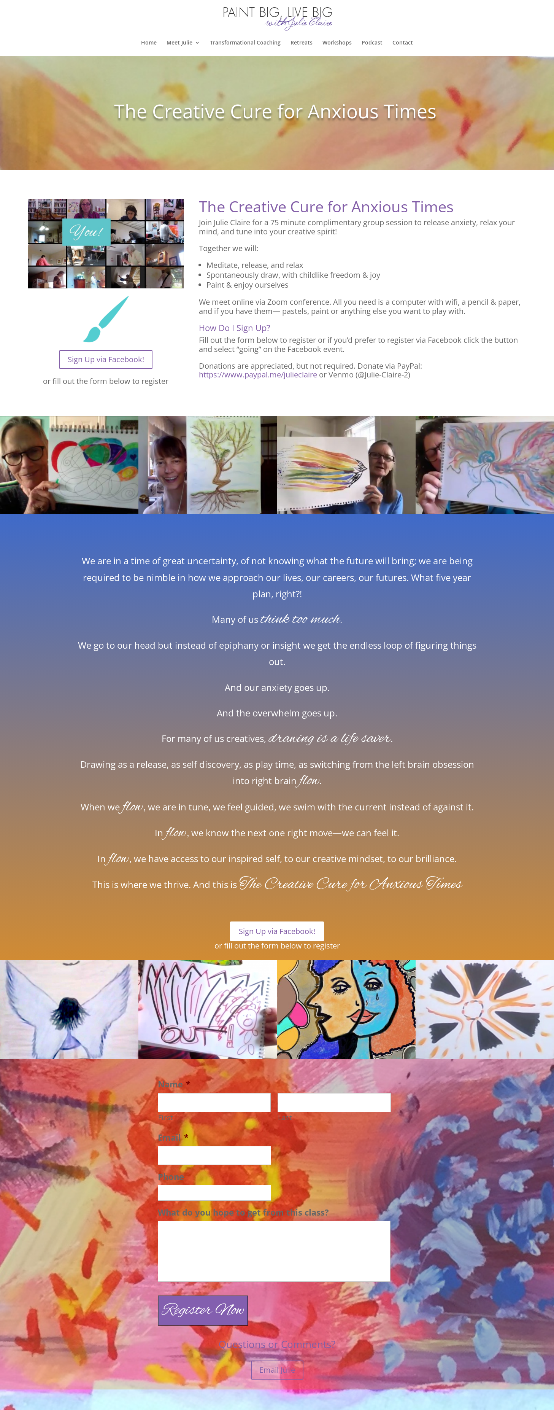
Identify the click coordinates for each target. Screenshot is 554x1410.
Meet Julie (179, 43)
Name (174, 1084)
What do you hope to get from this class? (243, 1212)
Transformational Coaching (245, 43)
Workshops (337, 43)
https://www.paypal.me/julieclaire (258, 374)
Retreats (301, 43)
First (165, 1117)
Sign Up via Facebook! (106, 359)
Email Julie (277, 1370)
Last (285, 1117)
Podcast (372, 43)
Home (149, 43)
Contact (402, 43)
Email (173, 1137)
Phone (171, 1176)
